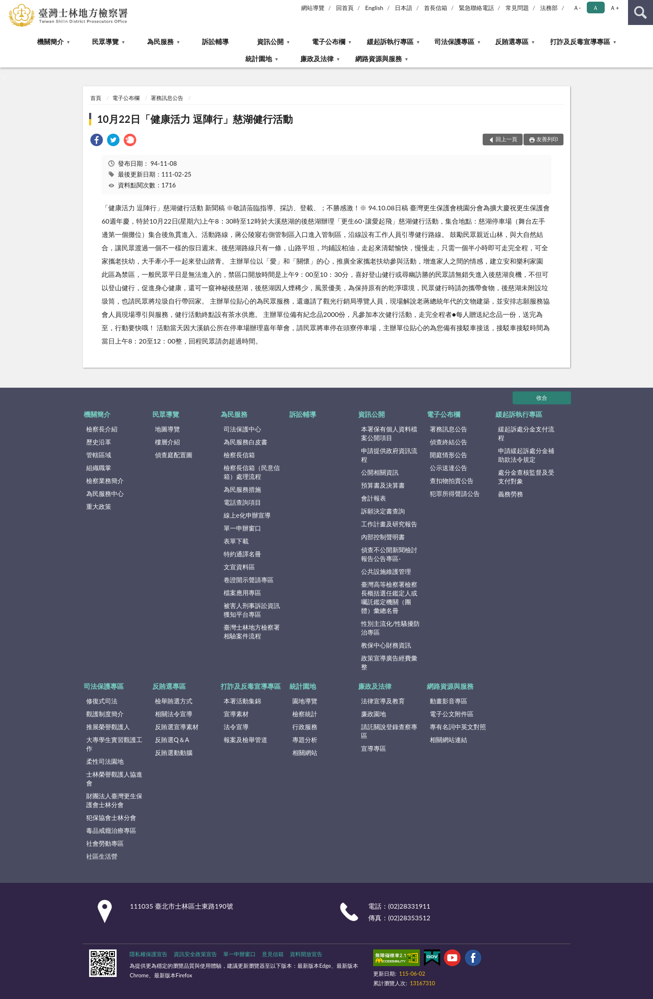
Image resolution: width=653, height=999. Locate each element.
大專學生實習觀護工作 (114, 744)
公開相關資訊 (380, 472)
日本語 (403, 7)
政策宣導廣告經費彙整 (389, 662)
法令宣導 (236, 726)
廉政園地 (373, 713)
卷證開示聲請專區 (249, 579)
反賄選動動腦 (173, 752)
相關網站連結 (448, 739)
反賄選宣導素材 (177, 726)
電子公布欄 (328, 41)
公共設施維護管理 (386, 571)
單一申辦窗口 (242, 528)
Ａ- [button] (577, 7)
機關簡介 (50, 41)
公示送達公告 (448, 467)
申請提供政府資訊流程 (389, 455)
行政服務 (304, 726)
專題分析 (304, 739)
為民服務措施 (242, 489)
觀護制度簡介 (105, 713)
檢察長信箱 (239, 454)
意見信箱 (273, 954)
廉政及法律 (317, 58)
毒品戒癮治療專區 (111, 830)
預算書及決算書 (383, 485)
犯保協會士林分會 (111, 817)
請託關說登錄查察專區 (389, 731)
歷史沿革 (98, 442)
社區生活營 (101, 856)
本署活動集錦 (242, 701)
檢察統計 (304, 713)
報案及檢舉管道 (245, 739)
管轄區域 (98, 454)
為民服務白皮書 (245, 442)
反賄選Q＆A (172, 739)
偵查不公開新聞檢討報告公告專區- (389, 554)
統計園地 (258, 58)
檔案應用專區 (242, 592)
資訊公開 (270, 41)
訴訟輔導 (215, 41)
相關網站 (304, 752)
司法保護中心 (242, 429)
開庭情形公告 (448, 454)
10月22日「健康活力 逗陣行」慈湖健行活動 (195, 119)
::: (7, 6)
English (374, 7)
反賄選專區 (511, 41)
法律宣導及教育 (383, 701)
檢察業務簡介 (105, 480)
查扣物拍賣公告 (452, 480)
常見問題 (517, 7)
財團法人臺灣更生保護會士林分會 (114, 800)
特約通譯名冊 (242, 554)
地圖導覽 (167, 429)
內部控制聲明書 (383, 537)
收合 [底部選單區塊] (541, 397)
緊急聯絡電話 (476, 7)
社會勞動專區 (105, 843)
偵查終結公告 (448, 442)
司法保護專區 (454, 41)
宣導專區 (373, 748)
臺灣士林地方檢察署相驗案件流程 (252, 631)
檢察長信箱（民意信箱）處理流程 (252, 472)
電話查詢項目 (242, 502)
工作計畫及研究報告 (389, 524)
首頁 (95, 98)
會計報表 (373, 498)
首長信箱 (435, 7)
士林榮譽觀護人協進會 (114, 778)
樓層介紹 (167, 442)
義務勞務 (510, 494)
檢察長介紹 (101, 429)
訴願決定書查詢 (383, 511)
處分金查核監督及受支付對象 (526, 476)
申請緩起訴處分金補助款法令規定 (526, 455)
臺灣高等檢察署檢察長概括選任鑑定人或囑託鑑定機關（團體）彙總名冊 (389, 597)
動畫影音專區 (448, 701)
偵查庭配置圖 (173, 454)
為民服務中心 (105, 493)
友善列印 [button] (547, 139)
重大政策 (98, 506)
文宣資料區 (239, 567)
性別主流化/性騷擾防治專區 (390, 628)
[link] (96, 141)
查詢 (640, 12)
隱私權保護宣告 (148, 954)
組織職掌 (98, 467)
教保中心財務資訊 (386, 645)
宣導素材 (236, 713)
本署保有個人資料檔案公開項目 (389, 433)
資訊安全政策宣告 (195, 954)
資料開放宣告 (306, 954)
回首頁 (345, 7)
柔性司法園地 (105, 761)
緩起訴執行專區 (390, 41)
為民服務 (160, 41)
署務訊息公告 (167, 98)
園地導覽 (304, 701)
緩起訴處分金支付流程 (526, 433)
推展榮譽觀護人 (108, 726)
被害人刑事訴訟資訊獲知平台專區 (252, 610)
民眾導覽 (105, 41)
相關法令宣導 (173, 713)
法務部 (549, 7)
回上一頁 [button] (506, 139)
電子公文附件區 (452, 713)
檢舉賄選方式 (173, 701)
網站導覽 (312, 7)
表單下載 (236, 541)
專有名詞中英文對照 (458, 726)
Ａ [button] (595, 7)
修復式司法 (101, 701)
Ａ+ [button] (614, 7)
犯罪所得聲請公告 (455, 493)
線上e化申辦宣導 (247, 515)
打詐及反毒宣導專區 (580, 41)
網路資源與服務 (378, 58)
